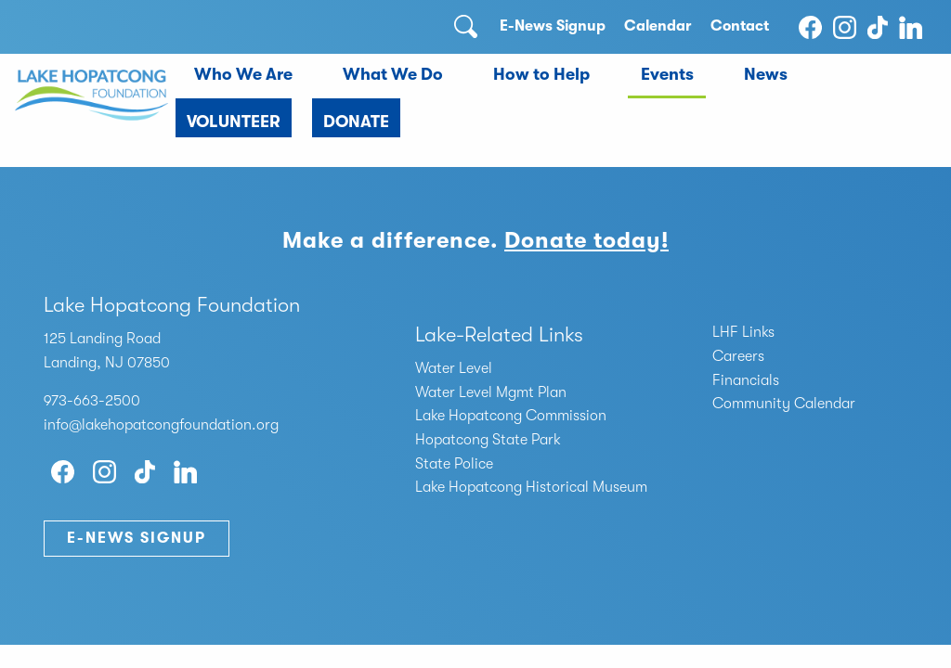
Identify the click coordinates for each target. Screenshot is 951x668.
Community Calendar (783, 403)
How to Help (541, 74)
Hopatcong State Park (488, 439)
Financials (745, 380)
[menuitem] (243, 76)
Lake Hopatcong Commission (510, 415)
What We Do (393, 74)
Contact (739, 26)
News (766, 74)
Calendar (658, 26)
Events (667, 74)
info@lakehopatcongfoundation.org (161, 425)
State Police (454, 464)
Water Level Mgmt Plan (491, 392)
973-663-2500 (92, 400)
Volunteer (233, 121)
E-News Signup (553, 26)
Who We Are (243, 74)
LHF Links (743, 332)
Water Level (453, 368)
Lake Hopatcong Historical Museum (531, 487)
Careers (738, 356)
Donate (356, 121)
